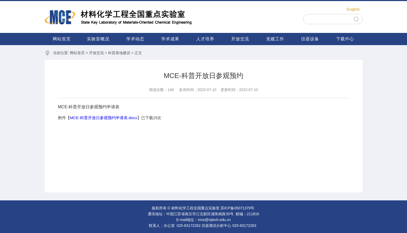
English (353, 9)
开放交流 (240, 39)
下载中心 (345, 39)
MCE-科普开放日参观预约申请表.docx (103, 117)
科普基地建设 (119, 53)
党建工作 (275, 39)
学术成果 (170, 39)
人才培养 (205, 39)
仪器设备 (310, 39)
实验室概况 (98, 39)
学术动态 (135, 39)
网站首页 (62, 39)
